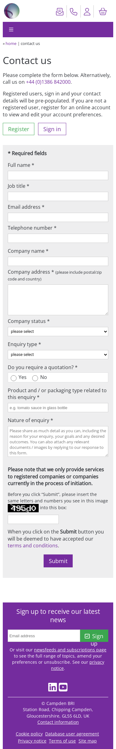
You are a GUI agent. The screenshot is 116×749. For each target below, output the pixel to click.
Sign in (52, 129)
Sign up (94, 637)
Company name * (28, 251)
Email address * (26, 206)
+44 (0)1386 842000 (48, 82)
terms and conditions (33, 545)
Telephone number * (32, 227)
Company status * (29, 321)
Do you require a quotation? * (43, 367)
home (11, 43)
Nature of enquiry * (30, 420)
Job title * (18, 186)
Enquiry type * (24, 344)
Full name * (21, 165)
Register (18, 129)
